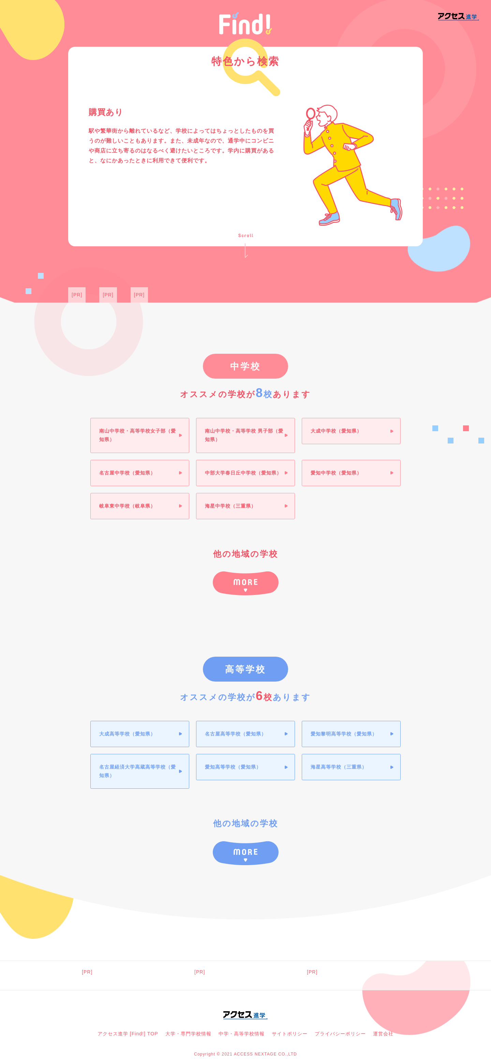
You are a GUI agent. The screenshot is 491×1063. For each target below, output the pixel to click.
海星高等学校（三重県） (339, 767)
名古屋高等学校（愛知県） (235, 734)
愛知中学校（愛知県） (336, 473)
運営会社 (383, 1033)
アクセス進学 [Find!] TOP (128, 1033)
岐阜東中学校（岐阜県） (127, 506)
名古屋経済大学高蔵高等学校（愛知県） (137, 771)
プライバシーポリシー (340, 1033)
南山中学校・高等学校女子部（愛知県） (137, 435)
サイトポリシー (290, 1033)
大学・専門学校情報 (188, 1033)
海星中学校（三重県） (230, 506)
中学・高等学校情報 (242, 1033)
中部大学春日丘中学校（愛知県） (243, 473)
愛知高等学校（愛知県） (233, 767)
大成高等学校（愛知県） (127, 734)
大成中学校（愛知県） (336, 431)
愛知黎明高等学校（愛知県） (344, 734)
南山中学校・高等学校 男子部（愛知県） (244, 435)
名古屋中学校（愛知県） (127, 473)
